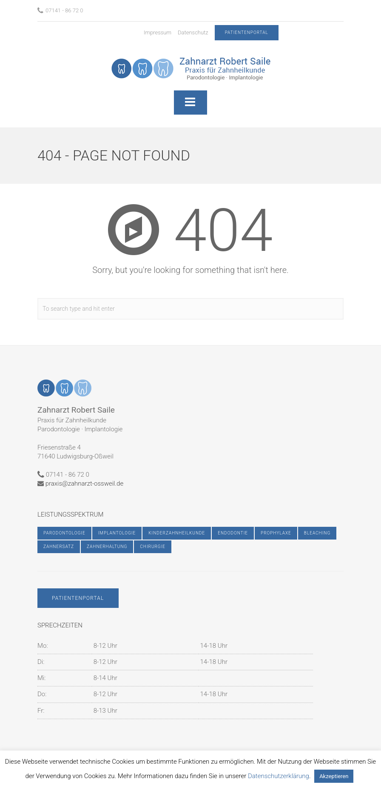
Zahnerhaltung (107, 546)
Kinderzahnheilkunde (176, 533)
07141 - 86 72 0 (60, 10)
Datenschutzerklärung (278, 776)
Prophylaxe (276, 533)
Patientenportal (78, 598)
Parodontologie (64, 533)
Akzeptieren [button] (333, 776)
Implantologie (117, 533)
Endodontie (233, 533)
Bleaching (317, 533)
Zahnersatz (58, 546)
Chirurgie (152, 546)
